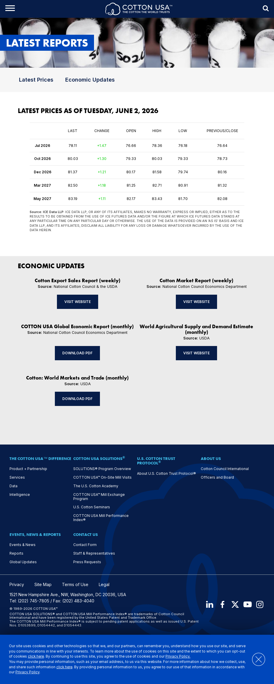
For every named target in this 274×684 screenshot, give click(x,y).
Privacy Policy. (177, 656)
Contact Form (85, 545)
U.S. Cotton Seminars (91, 507)
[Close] (255, 659)
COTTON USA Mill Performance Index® (101, 518)
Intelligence (19, 495)
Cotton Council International (225, 469)
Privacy (16, 584)
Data (13, 486)
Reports (16, 553)
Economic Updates (90, 80)
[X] (235, 605)
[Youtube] (247, 605)
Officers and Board (217, 477)
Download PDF (77, 353)
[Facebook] (222, 605)
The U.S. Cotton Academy (95, 486)
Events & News (22, 545)
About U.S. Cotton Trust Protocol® (166, 474)
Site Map (43, 584)
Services (17, 477)
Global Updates (23, 562)
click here (36, 656)
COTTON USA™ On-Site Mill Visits (102, 477)
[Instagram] (260, 605)
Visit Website (77, 301)
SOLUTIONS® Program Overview (102, 469)
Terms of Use (75, 584)
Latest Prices (36, 80)
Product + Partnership (28, 469)
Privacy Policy (27, 672)
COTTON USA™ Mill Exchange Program (99, 497)
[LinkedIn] (209, 605)
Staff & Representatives (94, 553)
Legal (104, 584)
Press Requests (87, 562)
